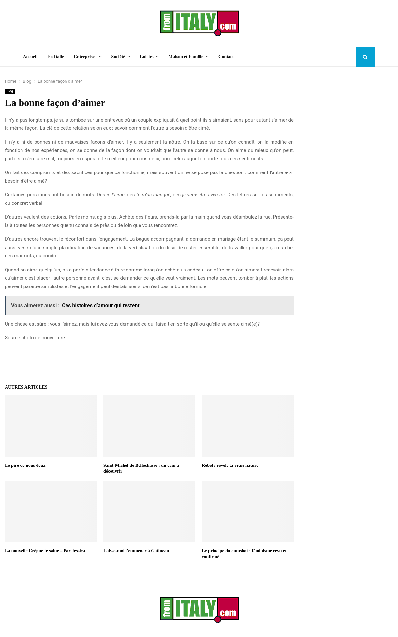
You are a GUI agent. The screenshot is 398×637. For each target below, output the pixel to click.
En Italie (55, 56)
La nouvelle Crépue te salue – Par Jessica (45, 550)
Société (118, 56)
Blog (10, 91)
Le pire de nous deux (25, 465)
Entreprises (85, 56)
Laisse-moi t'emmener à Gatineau (136, 550)
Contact (226, 56)
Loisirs (147, 56)
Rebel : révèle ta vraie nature (230, 465)
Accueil (30, 56)
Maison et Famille (186, 56)
